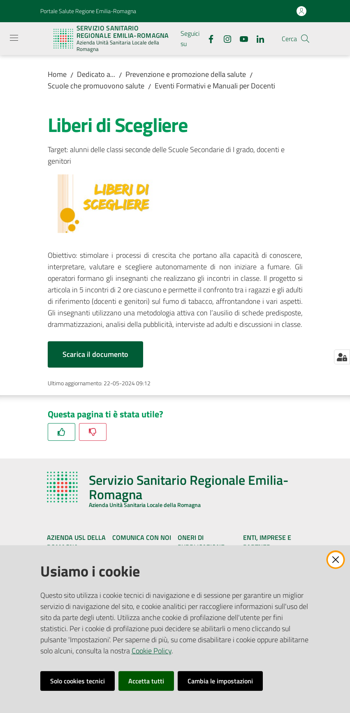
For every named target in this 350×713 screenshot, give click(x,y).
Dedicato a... (96, 74)
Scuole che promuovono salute (96, 85)
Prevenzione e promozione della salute (185, 74)
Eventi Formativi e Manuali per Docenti (215, 85)
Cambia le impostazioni (220, 681)
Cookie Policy (152, 650)
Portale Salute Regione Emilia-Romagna (88, 11)
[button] (305, 39)
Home (57, 74)
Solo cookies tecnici (77, 681)
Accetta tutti (146, 681)
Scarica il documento (95, 354)
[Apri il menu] (14, 38)
